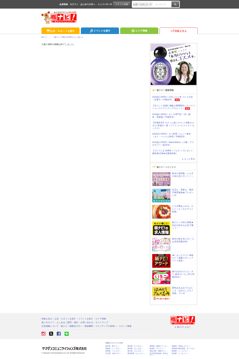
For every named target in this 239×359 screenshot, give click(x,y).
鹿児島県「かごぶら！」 (137, 353)
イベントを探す (99, 31)
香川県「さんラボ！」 (136, 351)
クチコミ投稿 (121, 4)
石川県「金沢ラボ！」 (113, 353)
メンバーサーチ (104, 4)
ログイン (74, 4)
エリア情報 (139, 31)
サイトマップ (101, 322)
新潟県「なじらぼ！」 (136, 348)
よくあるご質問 (64, 322)
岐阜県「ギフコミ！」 (158, 348)
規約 (76, 322)
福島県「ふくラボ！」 (113, 348)
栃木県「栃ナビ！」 (112, 346)
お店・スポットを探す (60, 31)
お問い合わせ (86, 322)
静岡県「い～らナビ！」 (181, 351)
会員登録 (63, 4)
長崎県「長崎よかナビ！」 (182, 346)
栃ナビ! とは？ (182, 327)
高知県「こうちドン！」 (181, 353)
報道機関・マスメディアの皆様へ (100, 326)
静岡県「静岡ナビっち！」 (160, 346)
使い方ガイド (47, 322)
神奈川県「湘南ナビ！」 (159, 351)
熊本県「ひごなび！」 (136, 346)
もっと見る (188, 159)
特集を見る (178, 31)
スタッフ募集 (125, 326)
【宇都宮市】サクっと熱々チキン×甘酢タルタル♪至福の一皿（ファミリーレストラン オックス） (173, 125)
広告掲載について (50, 326)
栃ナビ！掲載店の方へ (71, 326)
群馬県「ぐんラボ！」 (113, 351)
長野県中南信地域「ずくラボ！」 (184, 348)
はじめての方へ (87, 4)
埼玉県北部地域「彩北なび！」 (159, 354)
